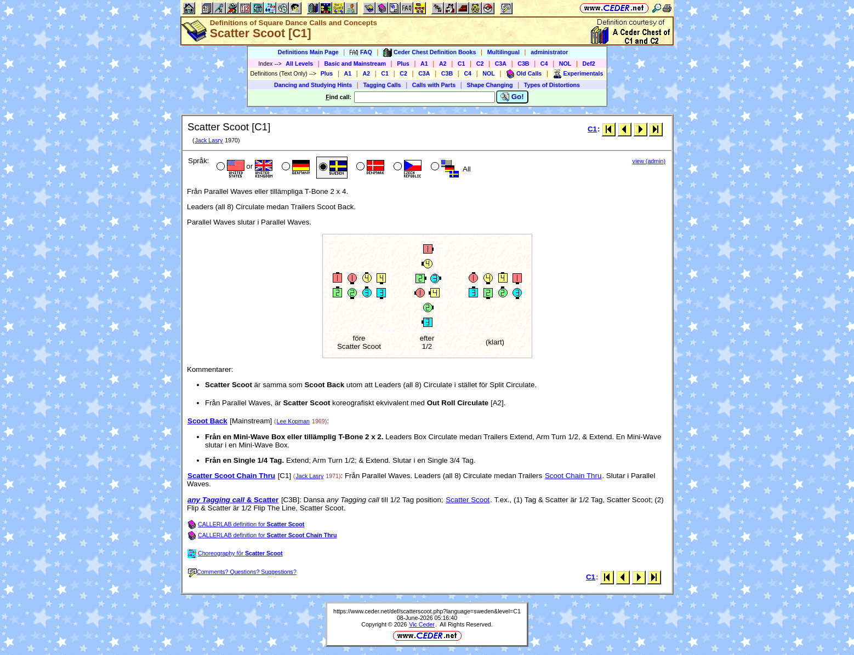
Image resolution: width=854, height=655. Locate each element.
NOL (565, 63)
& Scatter (232, 500)
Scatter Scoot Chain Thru (231, 476)
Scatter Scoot (467, 500)
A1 (424, 63)
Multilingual (503, 52)
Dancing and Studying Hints (313, 85)
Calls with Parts (434, 85)
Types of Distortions (552, 85)
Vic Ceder (422, 624)
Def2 (589, 63)
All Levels (299, 63)
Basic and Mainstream (355, 63)
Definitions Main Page (308, 52)
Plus (403, 63)
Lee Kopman (293, 421)
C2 (480, 63)
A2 (443, 63)
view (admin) (649, 161)
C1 (461, 63)
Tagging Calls (382, 85)
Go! (512, 97)
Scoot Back (207, 421)
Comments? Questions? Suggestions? (242, 571)
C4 (544, 63)
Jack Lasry (209, 140)
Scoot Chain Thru (573, 476)
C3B (523, 63)
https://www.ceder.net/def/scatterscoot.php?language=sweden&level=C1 (427, 611)
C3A (500, 63)
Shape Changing (489, 85)
